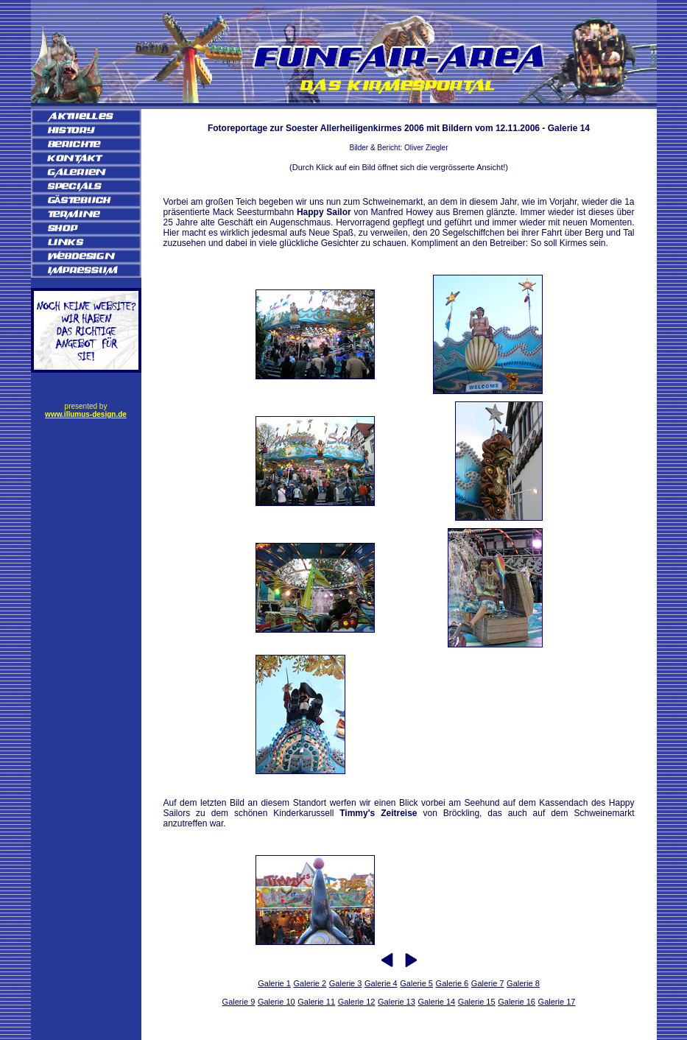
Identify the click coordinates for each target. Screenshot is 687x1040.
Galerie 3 (345, 983)
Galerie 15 (477, 1001)
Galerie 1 (274, 983)
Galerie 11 (316, 1001)
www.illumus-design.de (86, 414)
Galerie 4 (381, 983)
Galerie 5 (416, 983)
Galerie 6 (452, 983)
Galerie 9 (239, 1001)
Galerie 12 (357, 1001)
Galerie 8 (523, 983)
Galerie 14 (436, 1001)
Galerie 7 (487, 983)
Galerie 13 (396, 1001)
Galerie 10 (276, 1001)
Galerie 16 (516, 1001)
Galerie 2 (310, 983)
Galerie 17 (557, 1001)
